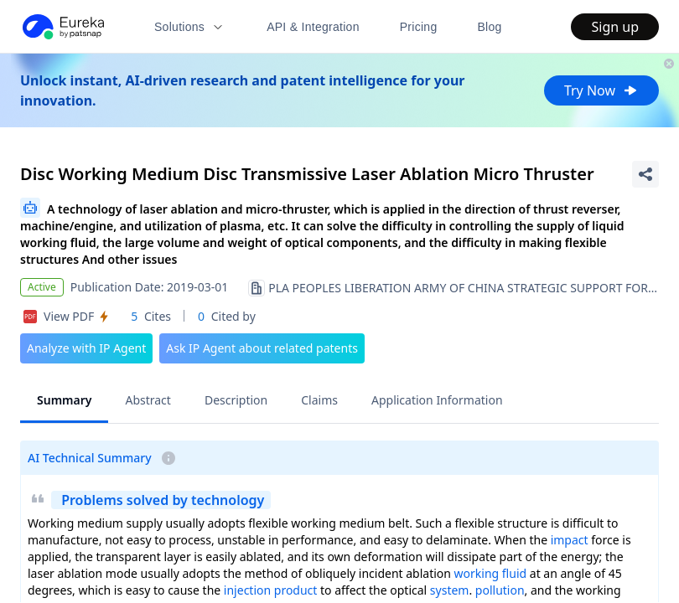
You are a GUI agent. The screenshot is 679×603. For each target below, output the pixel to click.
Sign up (615, 27)
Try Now (601, 90)
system (449, 590)
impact (569, 540)
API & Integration (313, 27)
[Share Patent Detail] (645, 174)
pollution (500, 590)
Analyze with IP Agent (86, 348)
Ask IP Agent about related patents (262, 348)
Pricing (419, 27)
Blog (490, 27)
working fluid (490, 573)
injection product (271, 590)
